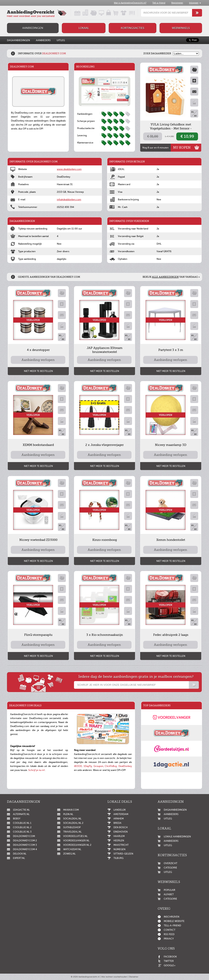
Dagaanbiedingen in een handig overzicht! (74, 13)
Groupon (98, 766)
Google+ (169, 965)
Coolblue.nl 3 (22, 831)
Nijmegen (119, 849)
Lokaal (84, 28)
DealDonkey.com (24, 836)
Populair (169, 890)
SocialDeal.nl (72, 818)
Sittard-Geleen (123, 853)
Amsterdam (120, 814)
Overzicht (170, 863)
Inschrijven (171, 916)
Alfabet (169, 894)
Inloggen (193, 3)
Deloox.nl (19, 853)
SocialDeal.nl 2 (73, 823)
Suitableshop (72, 827)
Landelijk (119, 809)
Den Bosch (120, 827)
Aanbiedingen (32, 28)
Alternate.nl (21, 814)
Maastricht (121, 845)
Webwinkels (181, 28)
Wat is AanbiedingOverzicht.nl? (130, 3)
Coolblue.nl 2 (22, 827)
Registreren (177, 3)
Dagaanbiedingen (18, 40)
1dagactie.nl (21, 809)
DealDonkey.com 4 (25, 849)
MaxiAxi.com (71, 809)
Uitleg (61, 40)
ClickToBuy (111, 766)
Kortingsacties (132, 28)
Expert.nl (19, 858)
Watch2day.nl (72, 849)
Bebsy (16, 818)
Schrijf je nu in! (36, 770)
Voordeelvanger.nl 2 (77, 845)
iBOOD (78, 766)
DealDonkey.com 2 (25, 840)
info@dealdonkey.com (69, 199)
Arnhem (118, 818)
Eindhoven (120, 831)
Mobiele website (174, 921)
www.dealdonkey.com (69, 169)
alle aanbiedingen (165, 277)
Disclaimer (133, 977)
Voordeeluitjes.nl (75, 836)
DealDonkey (125, 766)
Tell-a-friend (158, 3)
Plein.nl (68, 814)
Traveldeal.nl (72, 831)
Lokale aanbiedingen (177, 836)
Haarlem (119, 836)
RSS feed (169, 934)
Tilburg (118, 858)
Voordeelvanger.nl (76, 840)
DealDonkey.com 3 (25, 845)
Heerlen (118, 840)
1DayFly (88, 766)
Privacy (169, 938)
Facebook (170, 956)
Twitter (169, 961)
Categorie (170, 867)
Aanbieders (43, 40)
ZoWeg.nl (69, 853)
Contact (169, 930)
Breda (117, 823)
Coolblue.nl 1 (22, 823)
